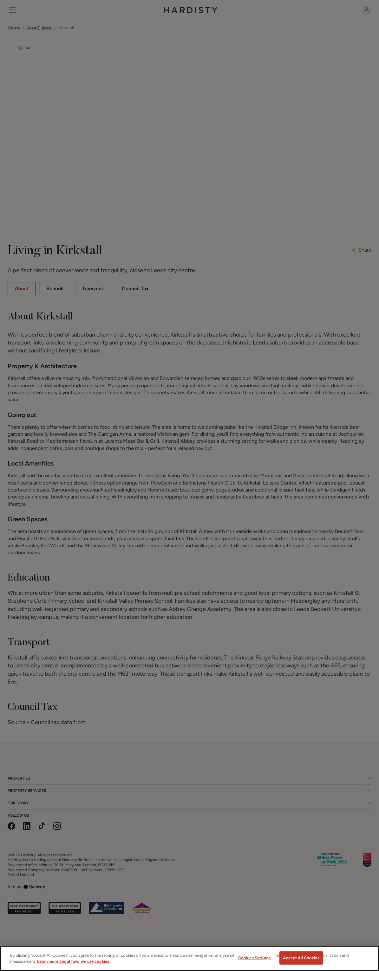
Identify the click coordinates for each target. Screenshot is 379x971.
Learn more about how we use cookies (73, 964)
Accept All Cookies (301, 960)
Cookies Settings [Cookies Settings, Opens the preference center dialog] (254, 960)
